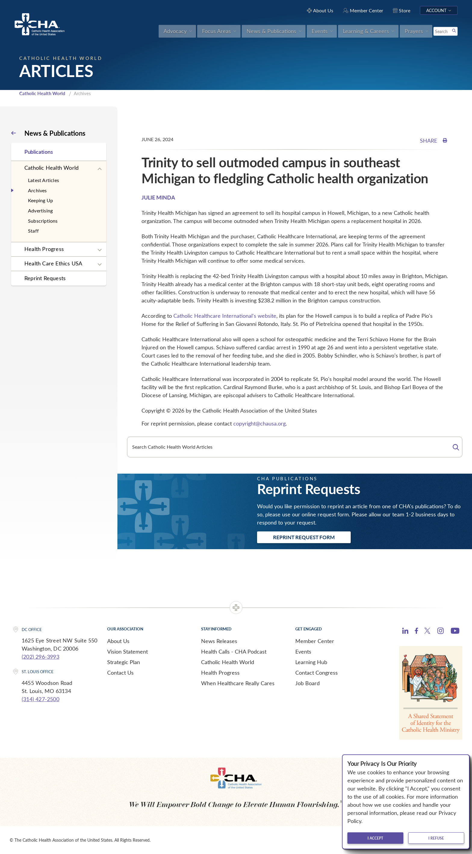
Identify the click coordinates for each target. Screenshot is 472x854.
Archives (37, 190)
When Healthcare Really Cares (238, 683)
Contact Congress (316, 672)
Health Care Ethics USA (53, 263)
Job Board (307, 683)
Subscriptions (43, 221)
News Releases (219, 641)
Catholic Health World (42, 93)
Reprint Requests (45, 278)
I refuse (436, 838)
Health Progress (44, 248)
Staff (33, 230)
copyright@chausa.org (259, 423)
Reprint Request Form (304, 537)
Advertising (40, 210)
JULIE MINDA (158, 197)
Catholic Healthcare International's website (224, 315)
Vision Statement (127, 651)
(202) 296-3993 (40, 656)
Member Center (314, 641)
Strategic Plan (123, 662)
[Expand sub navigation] (100, 169)
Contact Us (120, 672)
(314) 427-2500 (40, 699)
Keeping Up (40, 200)
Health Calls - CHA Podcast (233, 651)
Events (303, 651)
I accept (375, 838)
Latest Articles (43, 180)
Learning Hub (311, 662)
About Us (118, 641)
